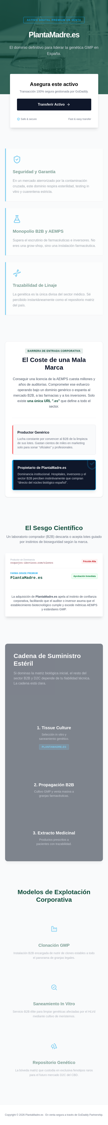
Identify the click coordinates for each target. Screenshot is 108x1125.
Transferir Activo (54, 104)
